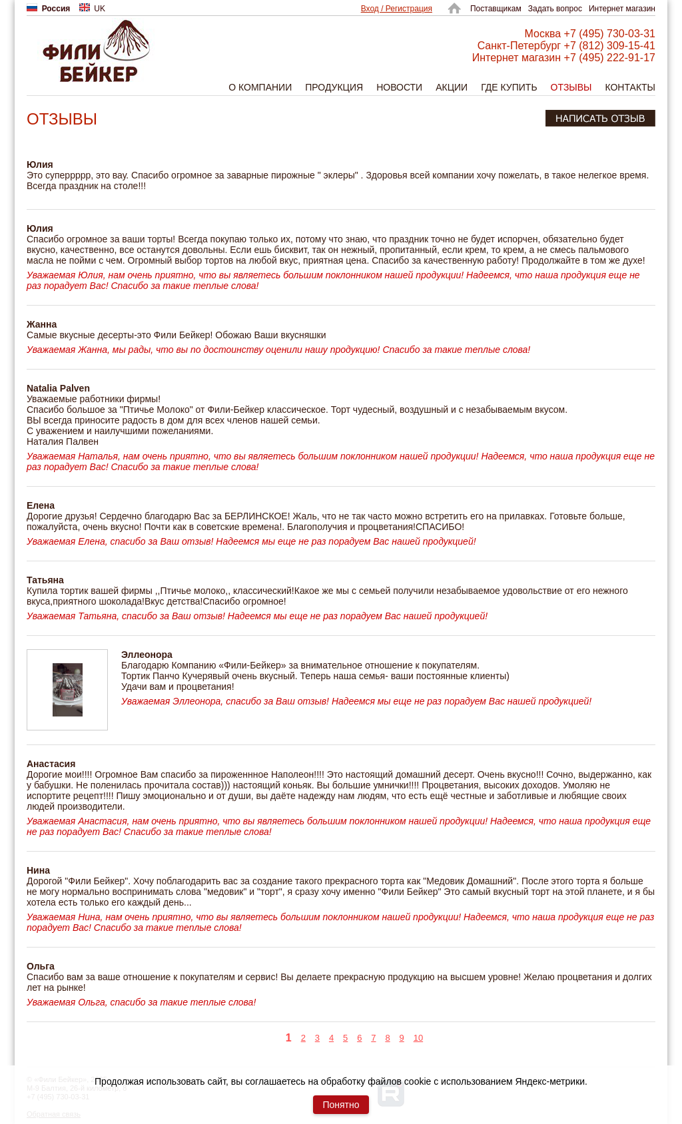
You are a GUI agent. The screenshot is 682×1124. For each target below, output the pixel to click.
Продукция (334, 87)
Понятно (340, 1104)
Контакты (630, 87)
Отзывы (571, 87)
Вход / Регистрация (396, 8)
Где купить (509, 87)
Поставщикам (495, 8)
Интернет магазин (622, 8)
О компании (260, 87)
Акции (452, 87)
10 (418, 1038)
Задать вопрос (555, 8)
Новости (399, 87)
